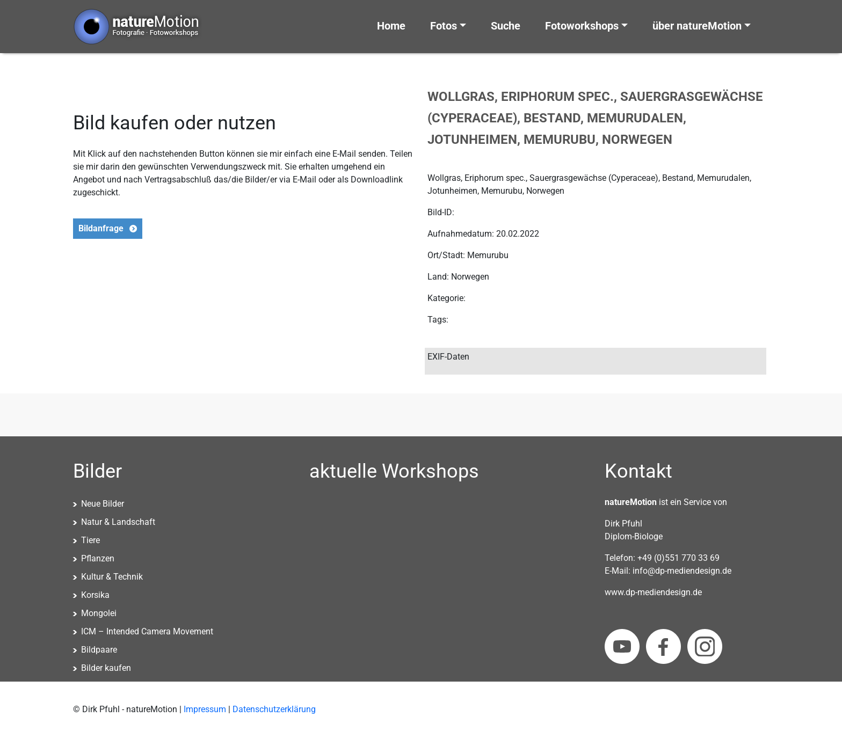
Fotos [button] (443, 25)
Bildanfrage (101, 228)
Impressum (205, 709)
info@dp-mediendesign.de (682, 571)
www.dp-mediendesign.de (653, 592)
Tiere (90, 540)
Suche (505, 25)
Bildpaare (99, 650)
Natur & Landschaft (118, 522)
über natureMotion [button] (697, 25)
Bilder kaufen (106, 668)
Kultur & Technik (112, 577)
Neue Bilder (102, 504)
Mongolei (99, 613)
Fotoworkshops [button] (582, 25)
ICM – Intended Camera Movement (147, 631)
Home (391, 25)
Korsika (95, 595)
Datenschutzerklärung (274, 709)
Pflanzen (97, 558)
